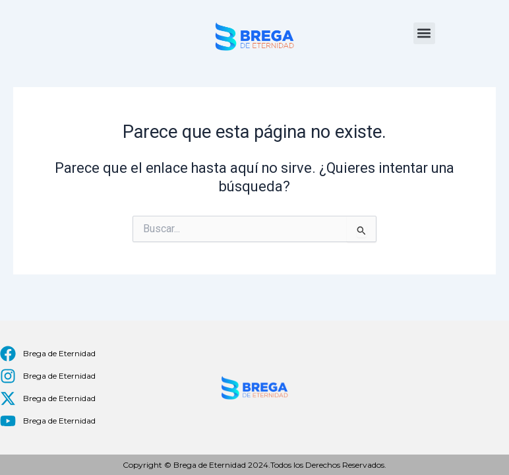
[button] (424, 33)
